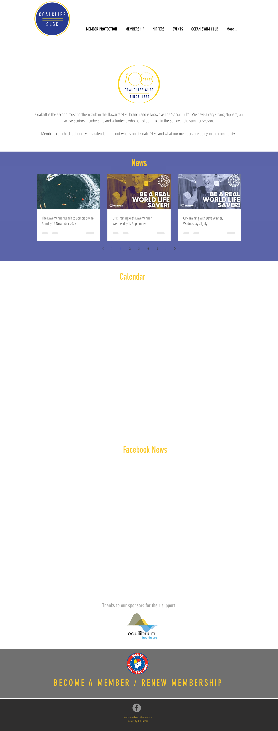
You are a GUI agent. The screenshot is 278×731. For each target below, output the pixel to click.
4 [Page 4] (148, 248)
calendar (100, 133)
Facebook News (145, 450)
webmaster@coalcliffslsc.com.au (138, 717)
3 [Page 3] (139, 248)
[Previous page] (111, 248)
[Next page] (166, 248)
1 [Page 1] (120, 248)
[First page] (102, 248)
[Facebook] (136, 708)
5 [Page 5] (157, 248)
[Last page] (176, 248)
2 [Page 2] (130, 248)
